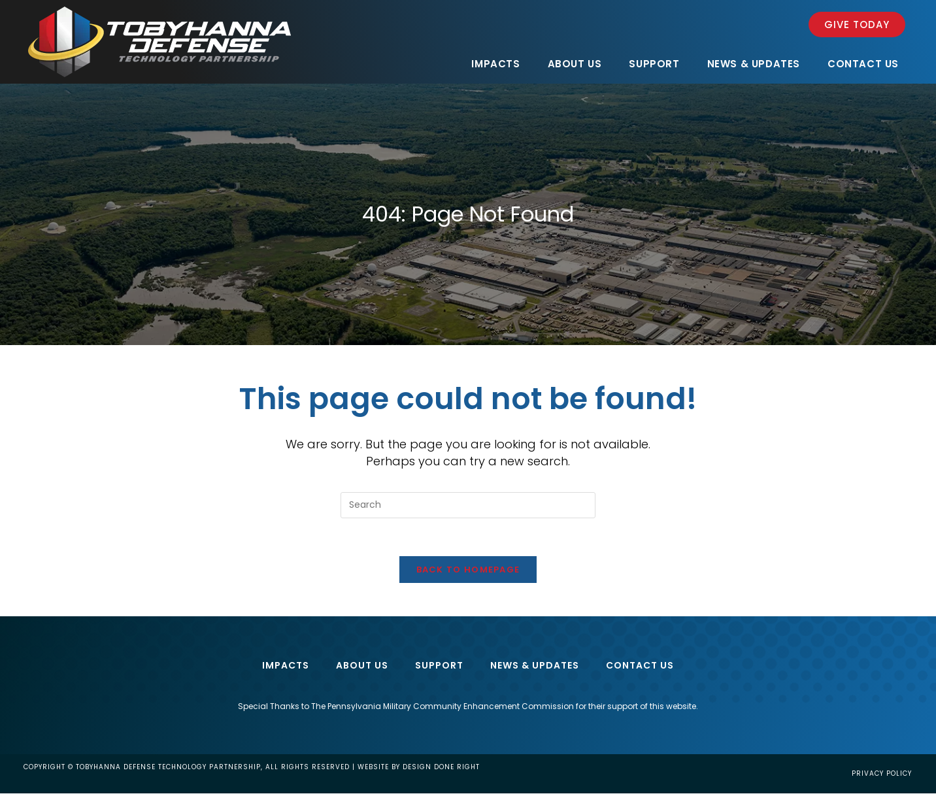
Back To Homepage (468, 571)
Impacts (285, 667)
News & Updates (534, 667)
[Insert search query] (468, 505)
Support (439, 667)
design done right (441, 769)
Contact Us (640, 667)
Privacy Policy (882, 776)
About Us (362, 667)
